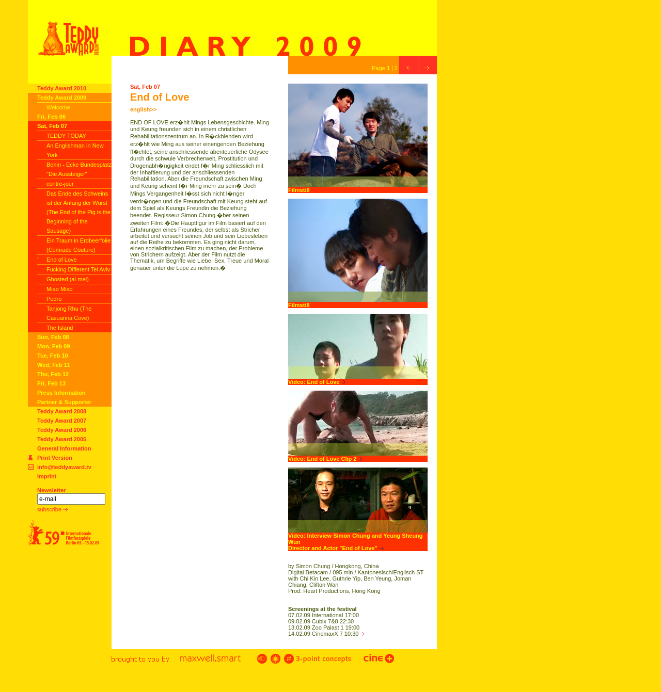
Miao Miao (59, 289)
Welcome (58, 107)
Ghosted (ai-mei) (67, 279)
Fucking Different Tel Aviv (78, 269)
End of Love (61, 259)
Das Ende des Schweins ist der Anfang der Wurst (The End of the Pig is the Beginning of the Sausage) (78, 212)
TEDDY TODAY (66, 136)
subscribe (52, 509)
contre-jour (60, 184)
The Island (59, 328)
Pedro (53, 299)
